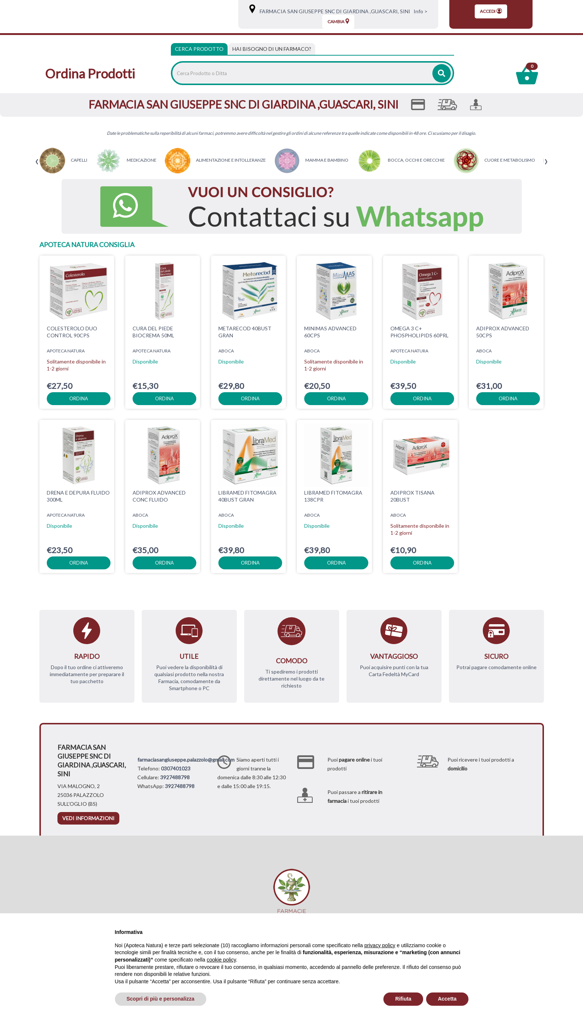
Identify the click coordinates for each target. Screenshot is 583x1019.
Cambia (338, 21)
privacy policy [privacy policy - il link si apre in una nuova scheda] (379, 945)
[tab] (271, 49)
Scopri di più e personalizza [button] (160, 999)
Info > (419, 11)
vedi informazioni (88, 818)
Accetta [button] (447, 999)
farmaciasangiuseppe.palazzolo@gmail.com (186, 759)
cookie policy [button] (221, 960)
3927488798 (175, 777)
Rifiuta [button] (403, 999)
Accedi (491, 11)
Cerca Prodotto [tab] (199, 49)
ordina (78, 398)
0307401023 (175, 768)
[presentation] (37, 162)
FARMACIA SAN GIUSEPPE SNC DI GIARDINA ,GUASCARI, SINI (333, 11)
